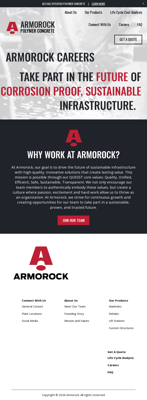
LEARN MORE (98, 4)
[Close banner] (143, 3)
